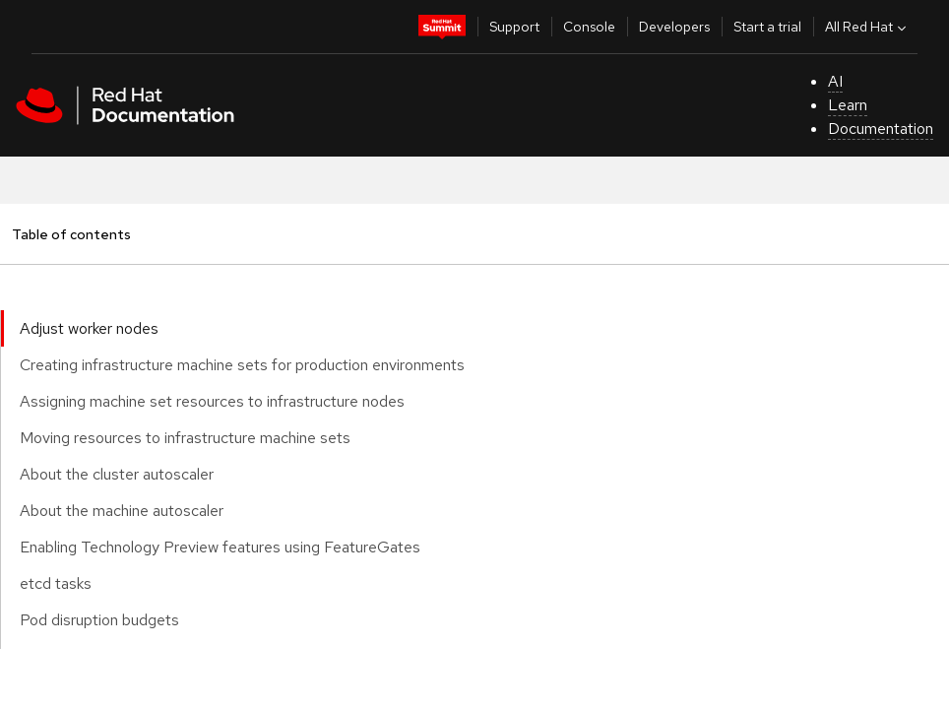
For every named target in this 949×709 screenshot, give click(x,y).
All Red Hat (868, 26)
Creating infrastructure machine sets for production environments (242, 364)
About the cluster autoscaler (117, 474)
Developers (674, 26)
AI (835, 81)
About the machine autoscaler (121, 510)
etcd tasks (56, 583)
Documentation (880, 128)
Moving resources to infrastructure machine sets (185, 437)
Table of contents (71, 234)
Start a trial (767, 26)
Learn (847, 105)
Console (589, 26)
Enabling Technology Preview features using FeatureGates (220, 547)
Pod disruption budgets (99, 620)
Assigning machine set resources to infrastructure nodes (212, 401)
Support (514, 26)
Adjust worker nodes (89, 328)
